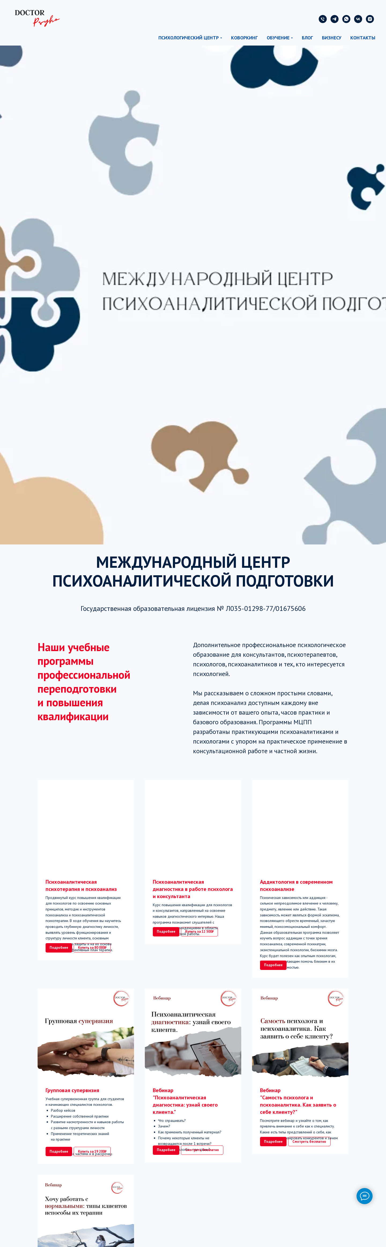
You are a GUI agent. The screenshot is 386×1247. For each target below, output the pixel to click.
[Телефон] (323, 19)
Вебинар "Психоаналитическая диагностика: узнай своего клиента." (185, 1118)
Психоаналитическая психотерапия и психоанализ (81, 885)
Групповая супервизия (72, 1107)
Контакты (362, 38)
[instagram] (370, 19)
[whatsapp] (346, 19)
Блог (307, 38)
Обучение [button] (278, 38)
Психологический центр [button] (188, 38)
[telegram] (335, 19)
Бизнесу (331, 38)
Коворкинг (244, 38)
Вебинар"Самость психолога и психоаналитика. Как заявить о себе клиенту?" (298, 1118)
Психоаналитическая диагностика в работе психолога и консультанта (193, 889)
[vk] (358, 19)
